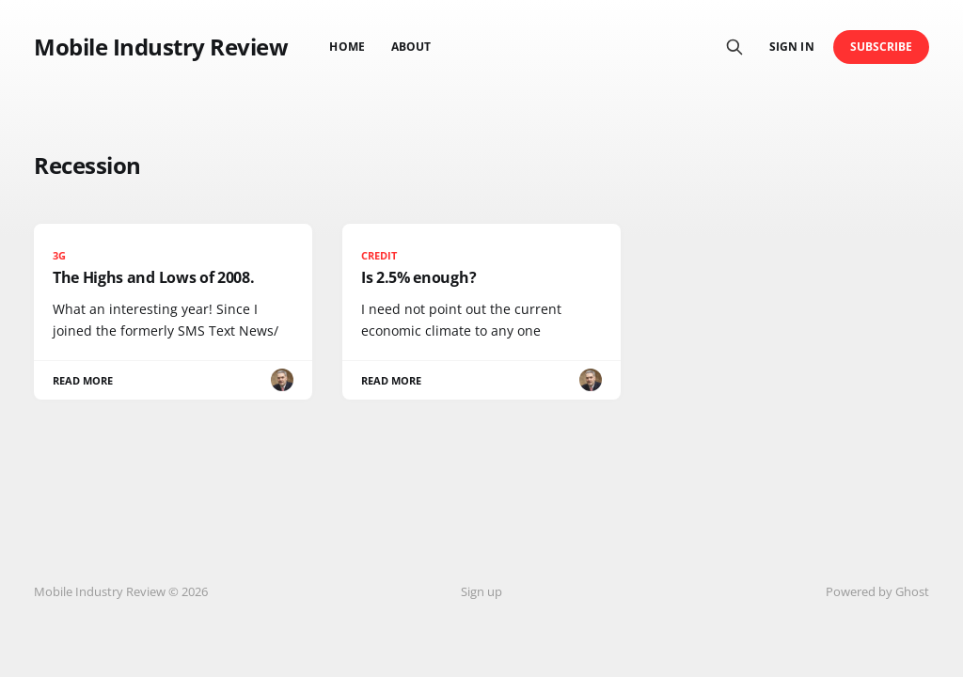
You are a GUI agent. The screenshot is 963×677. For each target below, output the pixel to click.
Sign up (481, 591)
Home (346, 47)
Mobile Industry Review (161, 47)
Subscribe (881, 47)
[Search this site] (734, 47)
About (411, 47)
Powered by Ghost (877, 591)
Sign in (791, 47)
